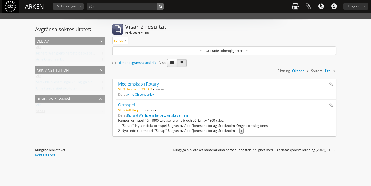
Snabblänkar (333, 6)
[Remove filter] (125, 40)
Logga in (354, 6)
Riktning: (284, 70)
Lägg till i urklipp (330, 84)
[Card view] (172, 63)
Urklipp (308, 6)
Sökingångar (66, 6)
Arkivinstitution (53, 69)
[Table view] (182, 63)
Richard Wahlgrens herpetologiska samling (68, 54)
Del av (43, 40)
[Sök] (125, 6)
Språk (321, 6)
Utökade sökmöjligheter (224, 50)
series (40, 112)
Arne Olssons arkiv (50, 60)
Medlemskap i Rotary (138, 84)
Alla (38, 48)
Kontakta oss (45, 155)
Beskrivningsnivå (53, 98)
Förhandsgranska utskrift (134, 62)
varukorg (295, 6)
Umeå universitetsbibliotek (56, 89)
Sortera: (317, 70)
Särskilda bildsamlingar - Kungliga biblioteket (70, 83)
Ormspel (126, 105)
